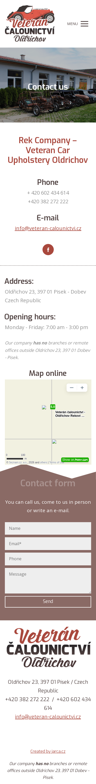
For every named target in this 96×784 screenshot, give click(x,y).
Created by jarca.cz (48, 751)
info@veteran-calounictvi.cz (48, 228)
